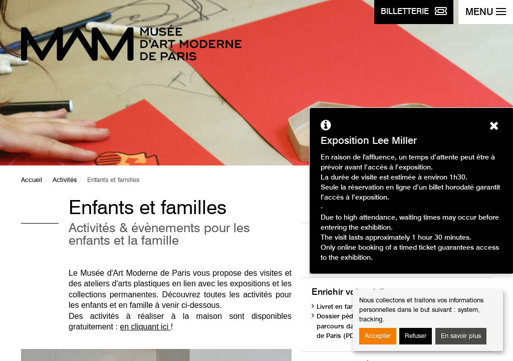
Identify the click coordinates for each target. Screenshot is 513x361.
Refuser (415, 336)
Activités (65, 180)
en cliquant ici (145, 326)
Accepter (378, 336)
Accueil (31, 180)
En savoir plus (461, 336)
